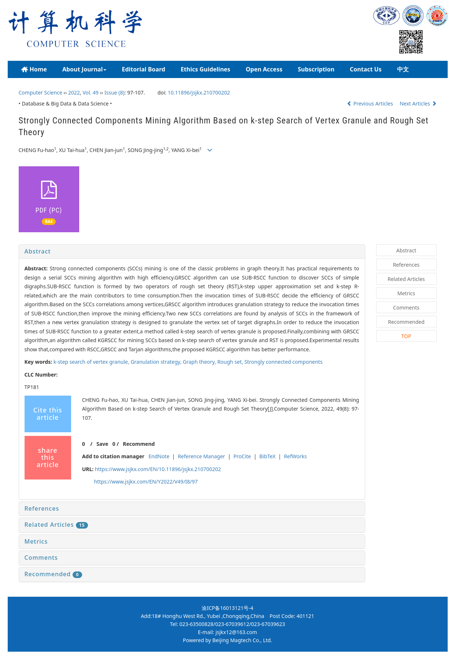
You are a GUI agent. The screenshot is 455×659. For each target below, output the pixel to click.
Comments (41, 558)
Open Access (264, 69)
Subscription (316, 69)
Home (34, 69)
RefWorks (295, 456)
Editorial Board (143, 69)
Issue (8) (114, 92)
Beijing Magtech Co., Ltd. (242, 640)
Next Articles (418, 103)
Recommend (139, 443)
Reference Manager (201, 456)
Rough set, (231, 361)
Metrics (36, 541)
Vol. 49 (90, 92)
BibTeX (267, 456)
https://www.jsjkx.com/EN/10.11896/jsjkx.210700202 (158, 469)
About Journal (84, 69)
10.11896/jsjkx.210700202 (199, 92)
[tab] (192, 252)
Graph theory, (200, 361)
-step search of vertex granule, (92, 361)
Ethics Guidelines (206, 69)
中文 (403, 69)
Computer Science (40, 92)
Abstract (38, 251)
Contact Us (366, 69)
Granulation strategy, (157, 361)
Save (102, 443)
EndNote (158, 456)
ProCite (242, 456)
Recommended (53, 574)
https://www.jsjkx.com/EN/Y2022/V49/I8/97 (146, 481)
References (42, 508)
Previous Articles (370, 103)
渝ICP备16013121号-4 (227, 607)
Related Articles (56, 525)
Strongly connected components (284, 361)
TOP (406, 336)
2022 (74, 92)
